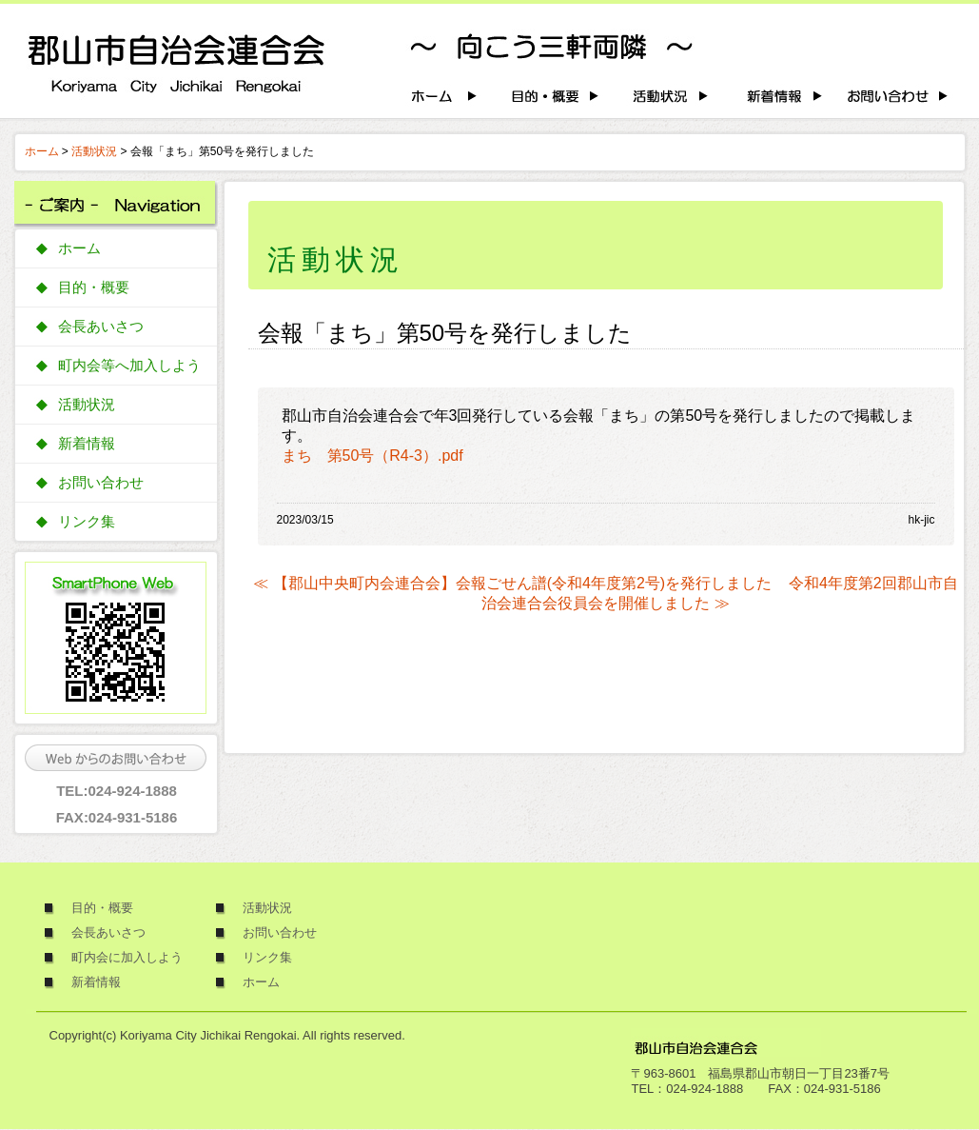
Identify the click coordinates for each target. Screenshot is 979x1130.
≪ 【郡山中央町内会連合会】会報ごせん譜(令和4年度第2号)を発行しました (512, 583)
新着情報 (86, 443)
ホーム (42, 151)
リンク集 (86, 521)
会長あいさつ (101, 326)
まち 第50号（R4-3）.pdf (372, 455)
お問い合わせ (101, 482)
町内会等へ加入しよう (129, 365)
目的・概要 (93, 287)
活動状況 (94, 151)
